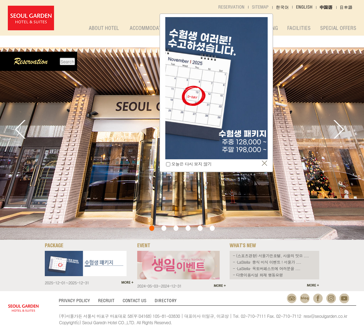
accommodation (149, 28)
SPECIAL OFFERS (338, 28)
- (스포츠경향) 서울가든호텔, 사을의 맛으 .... (271, 255)
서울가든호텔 (31, 17)
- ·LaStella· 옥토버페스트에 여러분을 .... (266, 268)
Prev (20, 129)
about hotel (104, 28)
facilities (299, 28)
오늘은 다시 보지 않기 (191, 164)
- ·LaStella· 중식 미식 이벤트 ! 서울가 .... (267, 262)
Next (338, 129)
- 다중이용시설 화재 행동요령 (258, 275)
